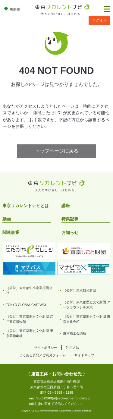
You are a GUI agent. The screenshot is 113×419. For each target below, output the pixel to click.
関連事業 (10, 232)
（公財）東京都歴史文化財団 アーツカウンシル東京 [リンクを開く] (86, 304)
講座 (65, 205)
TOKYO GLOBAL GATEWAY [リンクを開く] (26, 305)
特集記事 (69, 218)
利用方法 (72, 347)
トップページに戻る (56, 150)
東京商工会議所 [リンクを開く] (74, 333)
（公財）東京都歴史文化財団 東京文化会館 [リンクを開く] (86, 319)
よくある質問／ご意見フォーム (42, 355)
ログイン (99, 20)
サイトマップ (84, 355)
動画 (6, 218)
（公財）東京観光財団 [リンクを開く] (79, 290)
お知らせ (69, 232)
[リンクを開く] (12, 9)
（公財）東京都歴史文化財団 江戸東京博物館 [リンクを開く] (29, 319)
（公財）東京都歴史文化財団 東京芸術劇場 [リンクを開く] (29, 333)
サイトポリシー (45, 347)
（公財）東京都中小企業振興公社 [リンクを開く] (29, 290)
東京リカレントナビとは (25, 205)
